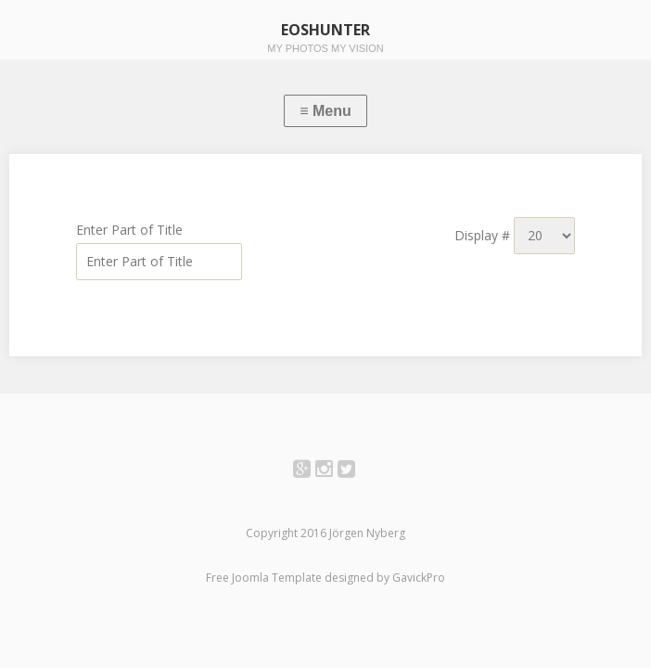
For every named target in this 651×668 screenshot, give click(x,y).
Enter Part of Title (131, 229)
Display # (484, 235)
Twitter (356, 472)
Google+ (312, 472)
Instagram (334, 472)
